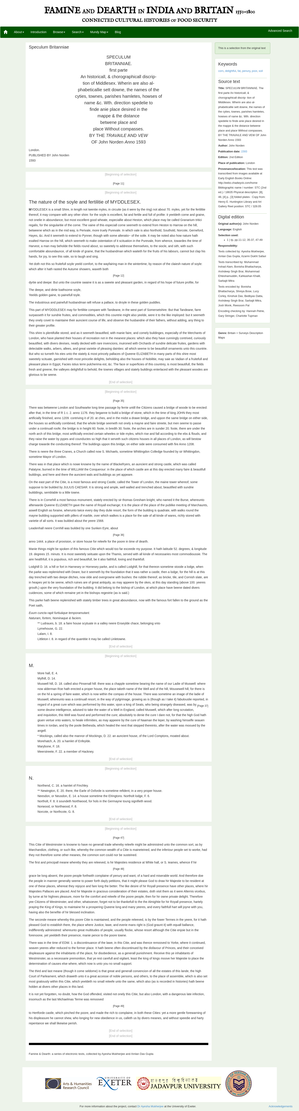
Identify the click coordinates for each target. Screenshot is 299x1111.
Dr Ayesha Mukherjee (150, 1106)
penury (246, 70)
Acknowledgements (280, 1106)
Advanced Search (280, 31)
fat (239, 70)
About (19, 32)
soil (261, 70)
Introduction (39, 32)
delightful (230, 70)
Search (78, 32)
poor (254, 70)
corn (221, 70)
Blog (118, 32)
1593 (244, 151)
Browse (59, 32)
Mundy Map (99, 32)
